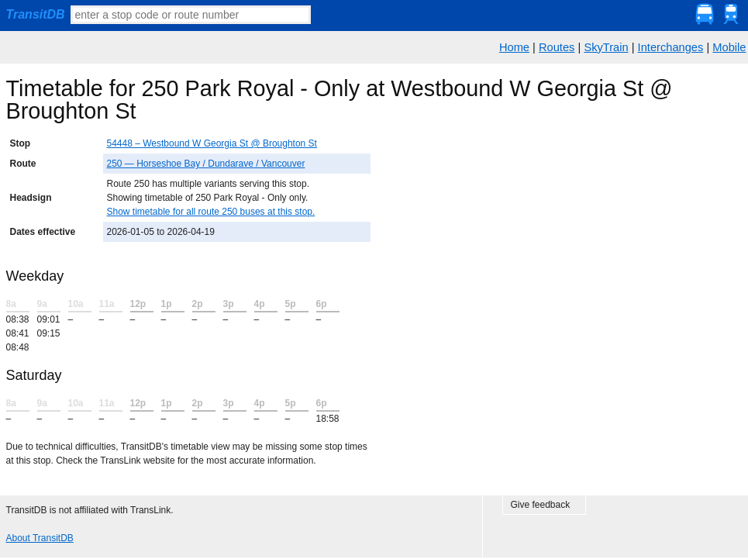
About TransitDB (40, 538)
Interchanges (671, 47)
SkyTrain (606, 47)
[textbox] (191, 14)
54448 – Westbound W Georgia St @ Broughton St (212, 143)
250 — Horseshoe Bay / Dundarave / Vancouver (206, 163)
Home (514, 47)
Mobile (729, 47)
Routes (556, 47)
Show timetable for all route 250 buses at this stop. (211, 211)
